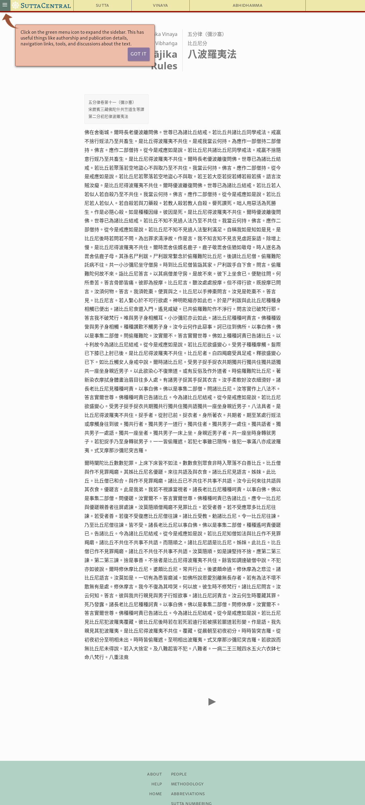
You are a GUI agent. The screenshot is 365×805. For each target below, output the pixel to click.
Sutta (102, 5)
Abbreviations (188, 794)
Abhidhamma (247, 5)
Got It (138, 54)
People (179, 774)
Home (155, 794)
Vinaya (160, 5)
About (154, 774)
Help (156, 784)
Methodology (187, 784)
